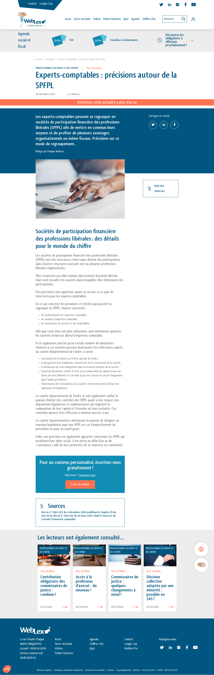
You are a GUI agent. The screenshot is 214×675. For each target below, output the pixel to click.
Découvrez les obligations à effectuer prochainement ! (176, 40)
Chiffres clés (148, 19)
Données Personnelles (95, 670)
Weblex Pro (131, 648)
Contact (32, 3)
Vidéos (96, 19)
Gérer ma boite (63, 644)
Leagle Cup (46, 3)
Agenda (135, 19)
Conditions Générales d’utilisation (68, 670)
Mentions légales (44, 670)
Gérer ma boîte (82, 19)
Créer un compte (80, 484)
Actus (68, 19)
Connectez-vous (87, 475)
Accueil (39, 59)
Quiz (126, 19)
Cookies (110, 670)
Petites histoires (112, 19)
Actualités (50, 59)
